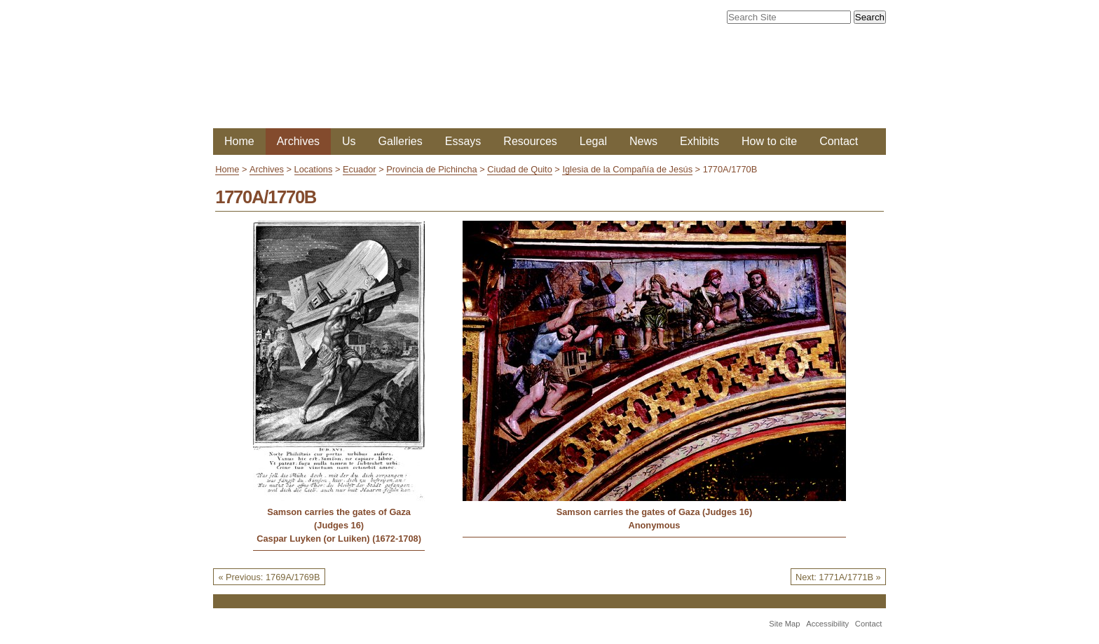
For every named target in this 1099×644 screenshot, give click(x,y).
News (643, 141)
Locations (313, 169)
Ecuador (359, 169)
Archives (298, 141)
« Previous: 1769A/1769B (269, 577)
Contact (838, 141)
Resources (530, 141)
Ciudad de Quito (519, 169)
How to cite (769, 141)
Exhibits (699, 141)
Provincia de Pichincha (431, 169)
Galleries (400, 141)
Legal (593, 141)
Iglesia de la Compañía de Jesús (627, 169)
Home (239, 141)
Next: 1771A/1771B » (838, 577)
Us (349, 141)
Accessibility (827, 623)
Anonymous (654, 525)
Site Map (784, 623)
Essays (463, 141)
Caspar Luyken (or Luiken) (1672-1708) (339, 538)
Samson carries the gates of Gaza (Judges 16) (339, 518)
